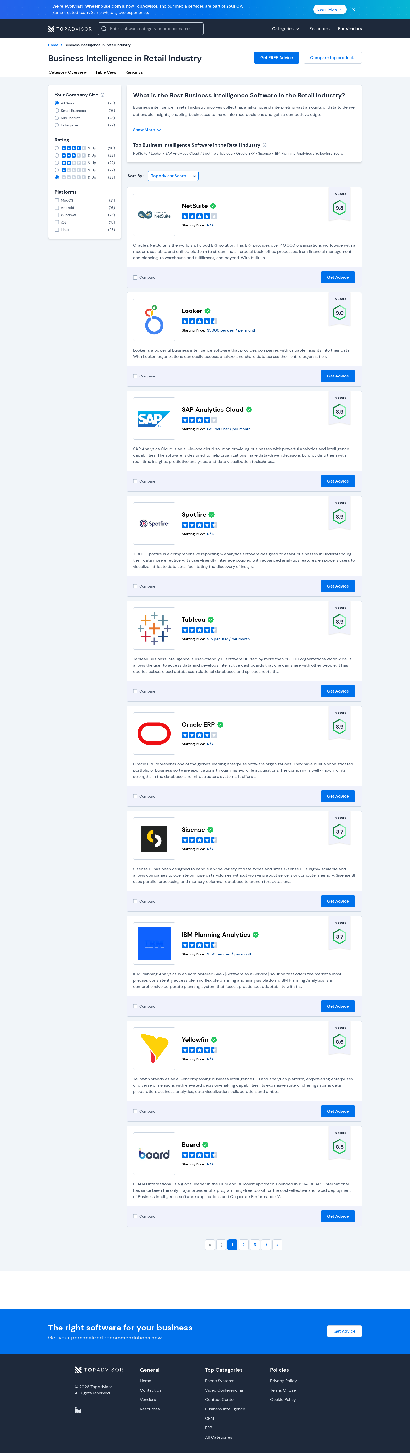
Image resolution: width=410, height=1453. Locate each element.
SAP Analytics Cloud (213, 409)
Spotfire (194, 514)
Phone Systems (219, 1381)
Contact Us (151, 1390)
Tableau (194, 619)
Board (191, 1145)
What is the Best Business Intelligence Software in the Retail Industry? (239, 95)
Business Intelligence (225, 1409)
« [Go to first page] (210, 1244)
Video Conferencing (224, 1390)
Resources (150, 1409)
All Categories (218, 1437)
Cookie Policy (283, 1399)
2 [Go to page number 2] (243, 1244)
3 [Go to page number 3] (255, 1244)
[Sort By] (173, 176)
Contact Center (220, 1399)
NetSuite (195, 206)
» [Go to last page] (277, 1244)
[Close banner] (353, 9)
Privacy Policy (283, 1381)
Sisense (193, 830)
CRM (209, 1418)
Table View (105, 72)
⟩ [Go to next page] (266, 1244)
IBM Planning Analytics (216, 935)
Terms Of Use (283, 1390)
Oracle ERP (198, 724)
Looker (192, 311)
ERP (208, 1428)
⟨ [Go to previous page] (221, 1244)
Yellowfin (195, 1040)
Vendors (148, 1399)
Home (145, 1381)
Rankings (134, 72)
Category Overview (68, 72)
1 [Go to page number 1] (232, 1244)
